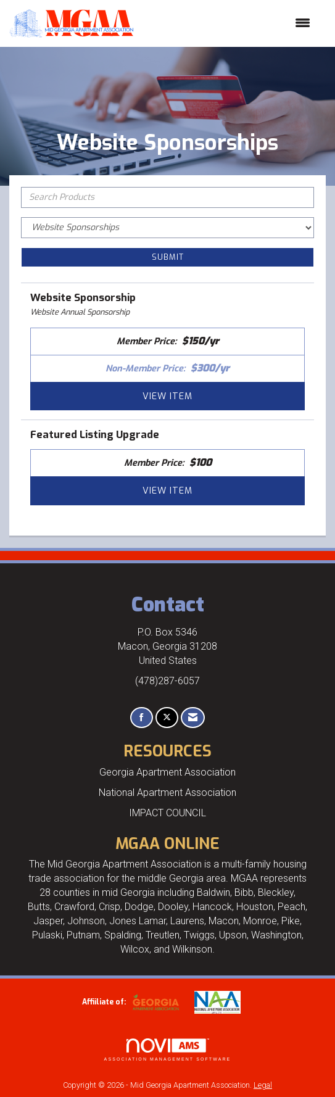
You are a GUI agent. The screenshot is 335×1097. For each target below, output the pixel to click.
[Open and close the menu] (227, 23)
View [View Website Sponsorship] (167, 396)
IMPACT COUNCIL (167, 813)
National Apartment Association (167, 792)
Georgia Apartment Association (167, 772)
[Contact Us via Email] (193, 718)
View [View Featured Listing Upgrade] (167, 490)
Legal (263, 1085)
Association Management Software (167, 1049)
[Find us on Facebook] (141, 718)
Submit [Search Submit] (168, 257)
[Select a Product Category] (167, 227)
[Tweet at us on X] (166, 718)
